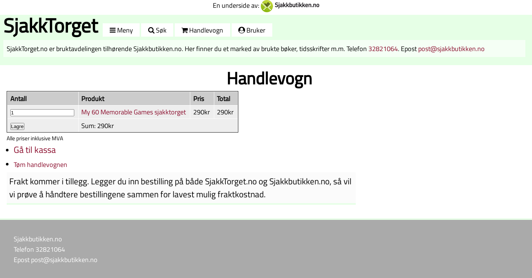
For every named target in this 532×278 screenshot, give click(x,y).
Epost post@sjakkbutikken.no (56, 259)
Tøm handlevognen (40, 164)
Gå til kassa (35, 149)
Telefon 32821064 (39, 249)
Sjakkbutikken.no (38, 239)
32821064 (383, 48)
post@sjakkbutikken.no (451, 48)
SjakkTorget (50, 25)
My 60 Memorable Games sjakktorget (133, 112)
